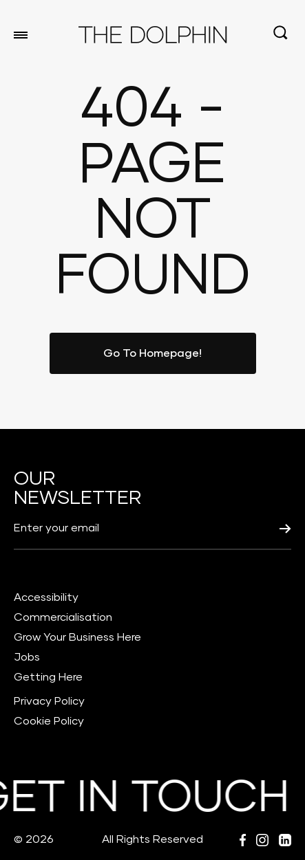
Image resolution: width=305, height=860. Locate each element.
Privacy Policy (49, 701)
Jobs (27, 657)
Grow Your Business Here (77, 637)
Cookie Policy (49, 721)
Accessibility (46, 597)
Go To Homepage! (152, 353)
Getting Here (48, 677)
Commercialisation (63, 617)
